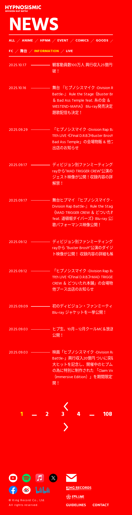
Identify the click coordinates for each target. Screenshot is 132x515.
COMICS (82, 40)
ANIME (27, 40)
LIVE (69, 50)
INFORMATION (46, 50)
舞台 (23, 50)
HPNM (45, 40)
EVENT (62, 40)
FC (11, 50)
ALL (12, 40)
